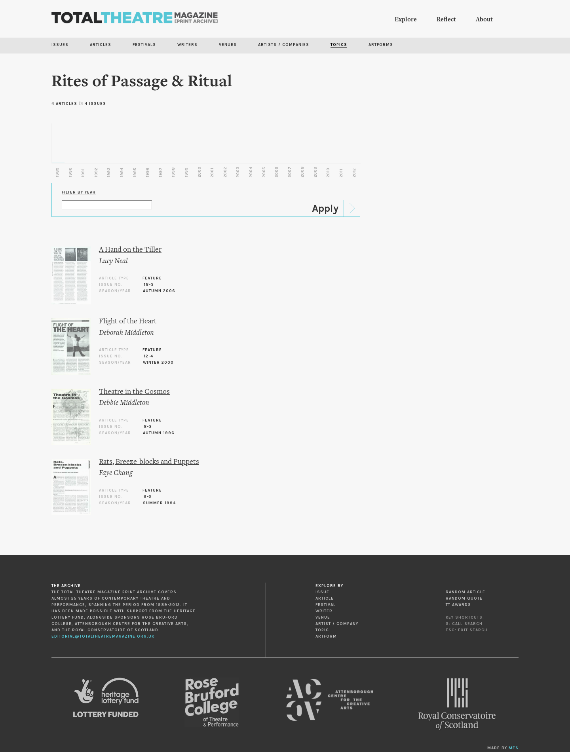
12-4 (148, 356)
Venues (228, 44)
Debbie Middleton (124, 403)
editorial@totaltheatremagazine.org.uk (102, 636)
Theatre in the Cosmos (134, 392)
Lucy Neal (113, 261)
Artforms (381, 44)
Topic (322, 630)
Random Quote (464, 598)
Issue (322, 592)
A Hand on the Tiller (130, 250)
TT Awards (458, 604)
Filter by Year (79, 192)
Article (324, 598)
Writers (187, 44)
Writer (323, 611)
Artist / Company (336, 623)
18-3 (149, 284)
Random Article (465, 592)
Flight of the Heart (128, 321)
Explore (406, 20)
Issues (59, 44)
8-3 (148, 426)
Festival (325, 604)
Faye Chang (116, 473)
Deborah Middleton (126, 333)
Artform (326, 636)
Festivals (144, 44)
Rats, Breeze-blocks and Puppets (149, 462)
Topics (339, 44)
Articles (100, 44)
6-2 (148, 496)
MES (514, 748)
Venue (322, 617)
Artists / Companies (283, 44)
